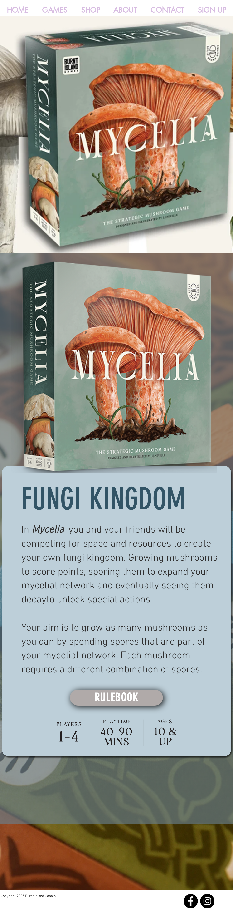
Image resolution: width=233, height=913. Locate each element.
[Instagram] (207, 901)
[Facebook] (191, 901)
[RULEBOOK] (116, 698)
